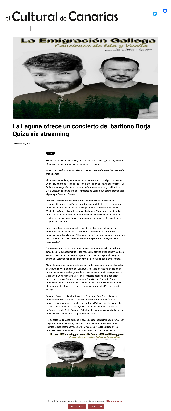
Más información (114, 401)
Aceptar (96, 406)
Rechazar (77, 406)
